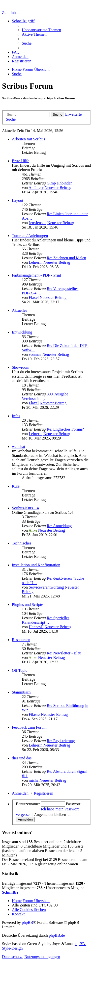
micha (33, 780)
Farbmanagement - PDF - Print (36, 275)
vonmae (35, 354)
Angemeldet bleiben (52, 814)
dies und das (21, 758)
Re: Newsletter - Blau (64, 653)
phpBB (27, 922)
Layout (17, 200)
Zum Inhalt (11, 12)
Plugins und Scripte (27, 604)
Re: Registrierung (61, 741)
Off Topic (19, 670)
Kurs (16, 486)
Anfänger (36, 187)
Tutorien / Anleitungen (30, 235)
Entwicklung (22, 332)
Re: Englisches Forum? (65, 429)
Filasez (34, 714)
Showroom (20, 367)
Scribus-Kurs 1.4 (25, 508)
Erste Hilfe (20, 161)
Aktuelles (19, 310)
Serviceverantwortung (46, 587)
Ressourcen (21, 640)
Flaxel (34, 297)
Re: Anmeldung (59, 526)
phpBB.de (57, 935)
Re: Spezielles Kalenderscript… (45, 620)
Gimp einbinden (59, 183)
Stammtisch (21, 692)
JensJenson (37, 223)
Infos (16, 416)
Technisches (21, 543)
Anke (33, 530)
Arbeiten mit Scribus (28, 139)
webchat (18, 446)
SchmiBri (10, 892)
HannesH (36, 627)
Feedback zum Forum (29, 727)
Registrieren (43, 793)
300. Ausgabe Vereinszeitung (45, 396)
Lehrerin (35, 262)
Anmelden (20, 793)
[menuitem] (41, 30)
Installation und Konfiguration (36, 565)
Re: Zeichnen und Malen (66, 258)
